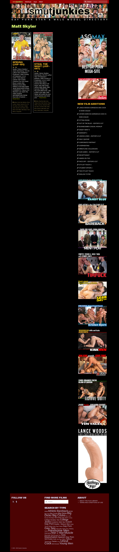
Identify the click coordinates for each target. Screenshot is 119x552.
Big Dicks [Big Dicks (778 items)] (62, 513)
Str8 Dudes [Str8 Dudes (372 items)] (48, 539)
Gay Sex (18, 107)
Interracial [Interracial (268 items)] (47, 533)
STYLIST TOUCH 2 (85, 164)
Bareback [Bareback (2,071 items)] (62, 510)
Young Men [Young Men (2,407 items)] (66, 543)
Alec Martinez (24, 102)
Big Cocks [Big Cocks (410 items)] (54, 513)
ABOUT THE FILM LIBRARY (89, 501)
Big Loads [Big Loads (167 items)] (68, 516)
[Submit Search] (85, 1)
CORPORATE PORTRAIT (87, 142)
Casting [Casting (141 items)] (70, 517)
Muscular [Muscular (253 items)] (47, 535)
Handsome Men (46, 104)
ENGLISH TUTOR (85, 174)
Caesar (18, 104)
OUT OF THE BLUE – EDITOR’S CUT (91, 123)
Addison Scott (17, 102)
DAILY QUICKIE (84, 139)
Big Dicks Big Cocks (43, 101)
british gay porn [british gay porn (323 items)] (62, 517)
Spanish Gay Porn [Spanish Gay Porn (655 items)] (66, 537)
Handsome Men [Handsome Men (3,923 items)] (58, 530)
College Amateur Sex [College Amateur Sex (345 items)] (52, 520)
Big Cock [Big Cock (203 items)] (47, 513)
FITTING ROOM (84, 120)
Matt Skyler (24, 109)
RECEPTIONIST (84, 155)
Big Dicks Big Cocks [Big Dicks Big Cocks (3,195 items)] (57, 514)
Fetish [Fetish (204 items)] (61, 526)
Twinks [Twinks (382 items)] (54, 541)
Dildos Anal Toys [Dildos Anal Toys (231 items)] (54, 526)
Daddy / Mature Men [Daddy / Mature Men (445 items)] (62, 524)
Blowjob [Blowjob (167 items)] (46, 517)
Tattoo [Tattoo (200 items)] (64, 539)
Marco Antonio (37, 108)
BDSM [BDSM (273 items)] (70, 511)
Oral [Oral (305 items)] (52, 535)
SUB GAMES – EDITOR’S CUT (89, 152)
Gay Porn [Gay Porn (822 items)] (67, 526)
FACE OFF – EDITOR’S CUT (88, 161)
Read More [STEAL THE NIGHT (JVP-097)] (42, 97)
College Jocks (37, 103)
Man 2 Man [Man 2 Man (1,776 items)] (57, 532)
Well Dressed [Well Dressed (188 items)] (55, 544)
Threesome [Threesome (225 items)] (47, 541)
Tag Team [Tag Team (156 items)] (59, 539)
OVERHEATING (84, 145)
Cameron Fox (23, 104)
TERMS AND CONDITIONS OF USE (91, 502)
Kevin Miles (18, 109)
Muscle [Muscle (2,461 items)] (68, 532)
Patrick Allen (40, 110)
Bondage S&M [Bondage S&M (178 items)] (53, 517)
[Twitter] (13, 501)
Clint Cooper (21, 106)
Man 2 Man (47, 106)
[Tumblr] (16, 501)
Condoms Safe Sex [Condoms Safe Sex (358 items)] (58, 522)
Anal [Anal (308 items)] (46, 511)
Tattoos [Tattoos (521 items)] (69, 539)
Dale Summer (44, 103)
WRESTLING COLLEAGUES (88, 149)
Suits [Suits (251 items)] (54, 539)
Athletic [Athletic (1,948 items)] (52, 510)
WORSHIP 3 (83, 133)
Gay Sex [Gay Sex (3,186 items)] (50, 528)
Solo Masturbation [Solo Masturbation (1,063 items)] (55, 536)
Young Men (18, 111)
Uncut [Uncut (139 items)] (58, 541)
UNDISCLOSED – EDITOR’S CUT (90, 136)
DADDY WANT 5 (84, 130)
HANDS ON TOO (84, 158)
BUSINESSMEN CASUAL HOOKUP (90, 126)
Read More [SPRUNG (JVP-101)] (16, 99)
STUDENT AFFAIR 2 (85, 168)
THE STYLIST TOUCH (86, 171)
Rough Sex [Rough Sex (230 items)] (57, 535)
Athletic (37, 101)
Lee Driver (41, 106)
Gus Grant (22, 107)
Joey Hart (36, 106)
